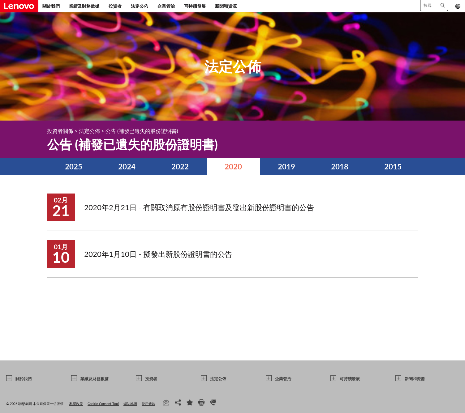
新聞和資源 (226, 6)
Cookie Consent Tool (103, 404)
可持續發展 (195, 6)
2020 (233, 166)
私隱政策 (76, 404)
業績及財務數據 (84, 6)
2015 (393, 166)
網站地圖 (130, 404)
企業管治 (166, 6)
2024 (127, 166)
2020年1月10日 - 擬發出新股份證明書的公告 (158, 253)
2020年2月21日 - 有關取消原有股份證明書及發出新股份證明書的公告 (199, 207)
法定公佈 (139, 6)
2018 (339, 166)
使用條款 (148, 404)
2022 (180, 166)
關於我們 (51, 6)
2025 (73, 166)
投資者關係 (60, 131)
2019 (286, 166)
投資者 (115, 6)
